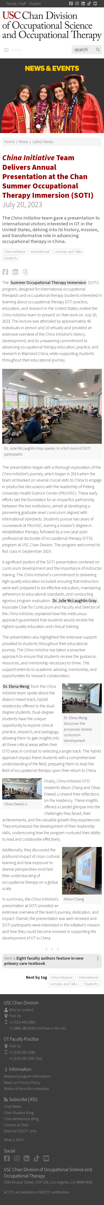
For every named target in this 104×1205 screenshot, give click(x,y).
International (39, 251)
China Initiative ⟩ (62, 977)
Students (11, 258)
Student (35, 3)
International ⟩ (89, 977)
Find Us (15, 1016)
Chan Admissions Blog (21, 1119)
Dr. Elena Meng (16, 686)
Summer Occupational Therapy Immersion (48, 283)
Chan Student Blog (19, 1113)
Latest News (42, 142)
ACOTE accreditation (20, 1192)
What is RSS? (14, 1140)
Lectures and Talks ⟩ (64, 984)
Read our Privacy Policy (22, 1082)
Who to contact (21, 1010)
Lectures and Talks (68, 251)
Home (9, 142)
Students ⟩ (91, 984)
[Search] (87, 49)
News (23, 142)
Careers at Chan (16, 1125)
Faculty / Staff (16, 3)
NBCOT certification (53, 1192)
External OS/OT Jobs (20, 1131)
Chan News (12, 1106)
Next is (43, 961)
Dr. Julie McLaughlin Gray (75, 601)
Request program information (27, 1076)
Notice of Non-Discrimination (26, 1088)
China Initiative (14, 251)
